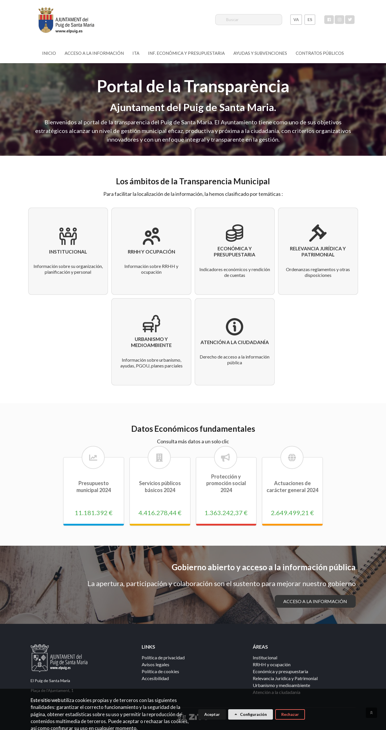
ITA (135, 53)
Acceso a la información (94, 53)
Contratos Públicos (320, 53)
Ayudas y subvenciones (260, 53)
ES (310, 19)
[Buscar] (248, 19)
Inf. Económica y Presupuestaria (186, 53)
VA (296, 19)
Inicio (49, 53)
